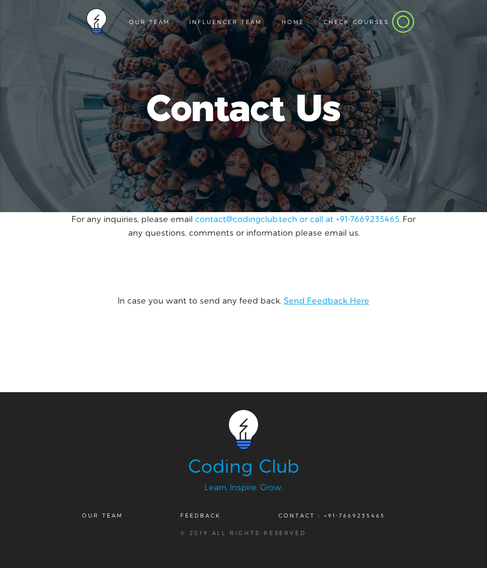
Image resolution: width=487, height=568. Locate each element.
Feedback (200, 515)
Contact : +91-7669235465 (331, 515)
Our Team (102, 515)
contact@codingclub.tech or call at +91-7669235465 (297, 219)
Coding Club (244, 465)
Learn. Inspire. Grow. (243, 487)
